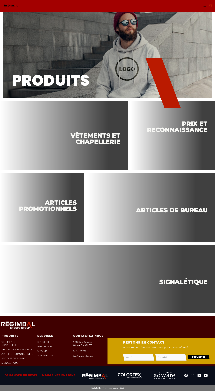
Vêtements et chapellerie (9, 343)
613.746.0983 (79, 351)
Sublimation (45, 355)
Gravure (42, 351)
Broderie (43, 342)
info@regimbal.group (83, 356)
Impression (44, 346)
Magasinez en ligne (58, 375)
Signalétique (9, 363)
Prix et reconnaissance (16, 349)
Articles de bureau (13, 358)
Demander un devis (20, 375)
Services (45, 336)
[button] (205, 6)
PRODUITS (10, 336)
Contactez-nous (88, 336)
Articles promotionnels (17, 354)
